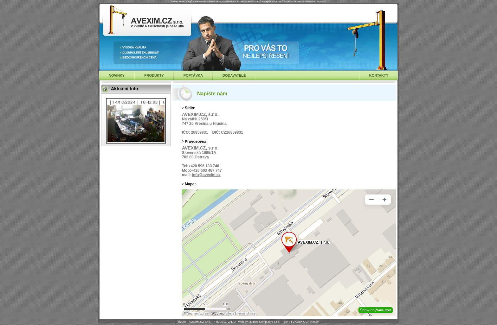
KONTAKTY (378, 75)
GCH (306, 321)
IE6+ (286, 321)
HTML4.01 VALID (224, 321)
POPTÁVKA (193, 75)
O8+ (299, 321)
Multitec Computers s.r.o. (264, 321)
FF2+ (292, 321)
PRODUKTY (154, 75)
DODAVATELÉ (234, 75)
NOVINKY (117, 75)
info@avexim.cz (206, 175)
